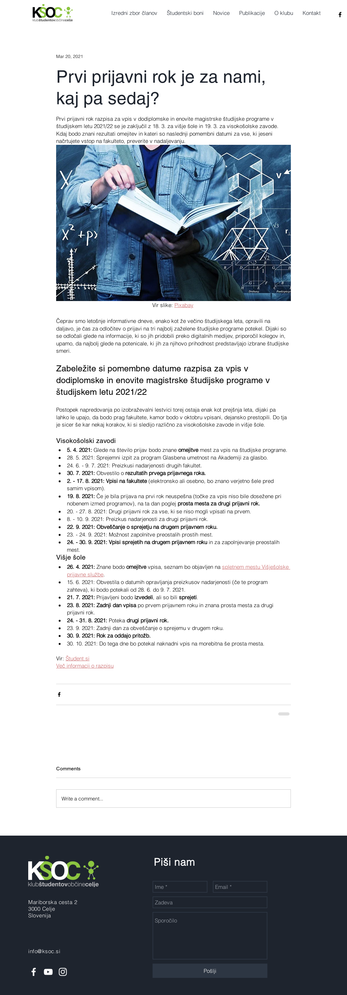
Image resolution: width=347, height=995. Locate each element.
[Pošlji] (210, 971)
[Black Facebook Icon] (340, 14)
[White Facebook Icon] (33, 971)
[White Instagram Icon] (62, 971)
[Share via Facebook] (59, 694)
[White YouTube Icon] (48, 971)
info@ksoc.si (44, 951)
